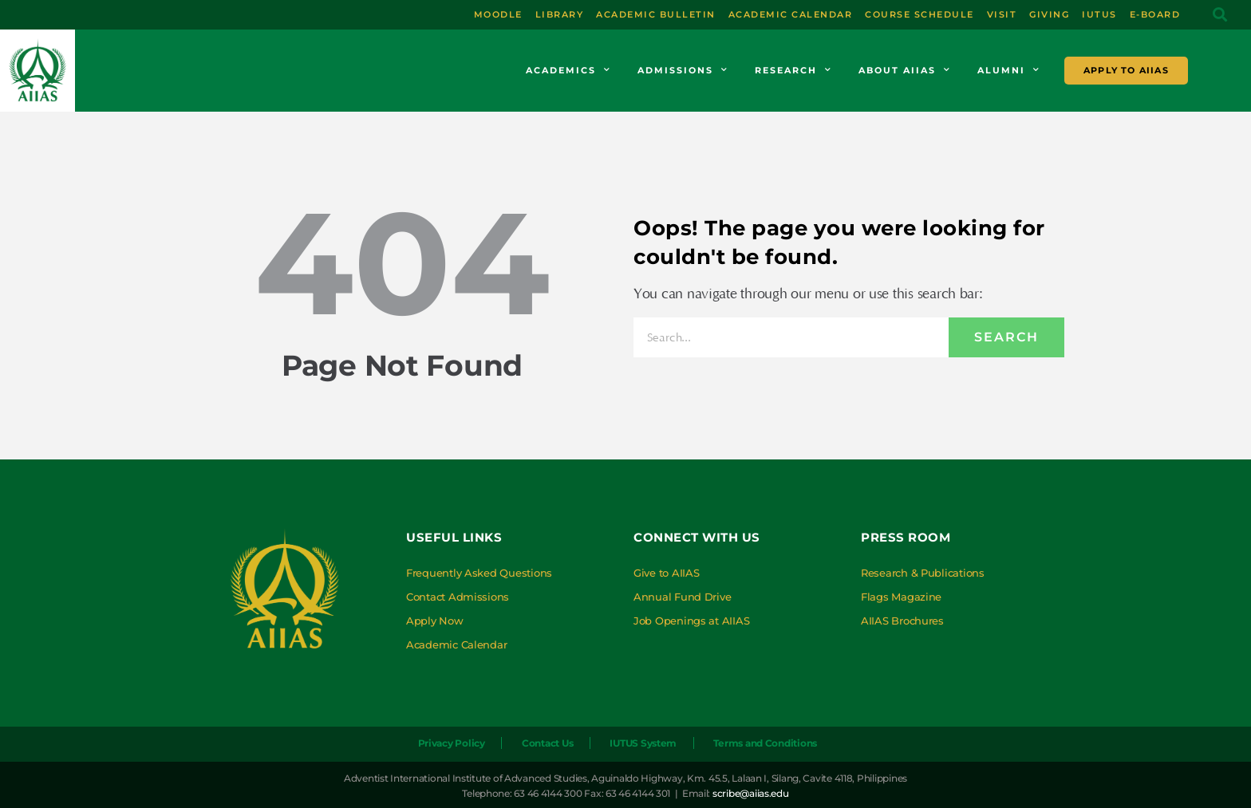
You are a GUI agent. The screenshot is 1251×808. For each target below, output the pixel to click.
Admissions (682, 70)
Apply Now (435, 620)
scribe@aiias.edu (750, 793)
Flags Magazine (901, 596)
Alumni (1008, 70)
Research (793, 70)
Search (1006, 337)
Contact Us (544, 743)
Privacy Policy (446, 743)
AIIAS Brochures (902, 620)
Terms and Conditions (767, 743)
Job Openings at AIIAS (691, 620)
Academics (568, 70)
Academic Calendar (456, 644)
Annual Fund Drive (682, 596)
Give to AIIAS (666, 572)
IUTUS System (643, 743)
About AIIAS (904, 70)
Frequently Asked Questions (479, 572)
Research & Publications (923, 572)
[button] (1219, 15)
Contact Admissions (457, 596)
